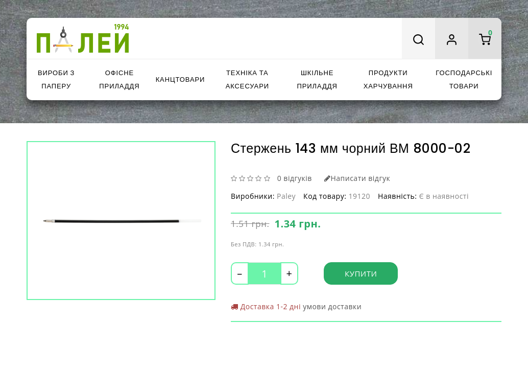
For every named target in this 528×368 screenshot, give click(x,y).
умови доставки (332, 306)
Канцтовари (180, 79)
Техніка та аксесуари (247, 79)
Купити (361, 273)
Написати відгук (357, 178)
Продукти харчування (388, 79)
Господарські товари (464, 79)
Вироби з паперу (56, 79)
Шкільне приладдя (317, 79)
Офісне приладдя (119, 79)
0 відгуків (294, 178)
